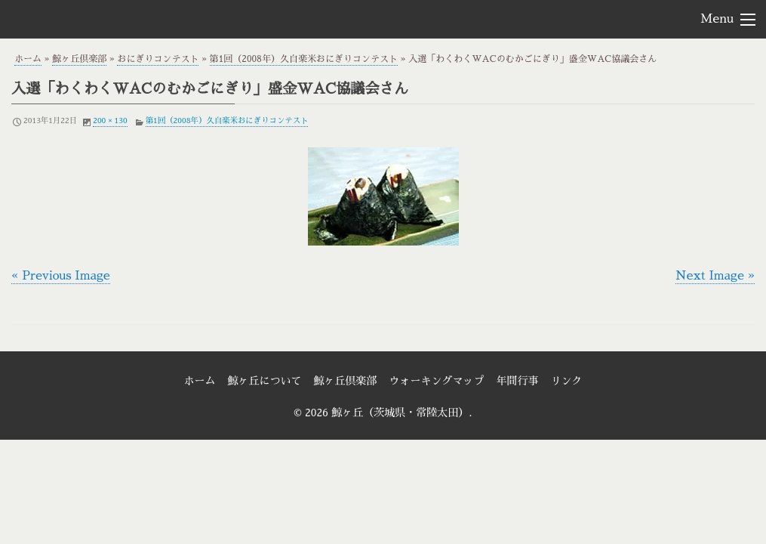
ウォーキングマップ (437, 381)
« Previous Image (60, 276)
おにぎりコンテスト (157, 58)
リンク (567, 381)
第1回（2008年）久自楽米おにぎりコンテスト (304, 58)
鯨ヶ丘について (265, 381)
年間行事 (518, 381)
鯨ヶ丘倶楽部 (79, 58)
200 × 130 (110, 120)
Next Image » (715, 276)
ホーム (28, 58)
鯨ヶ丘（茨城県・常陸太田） (95, 18)
